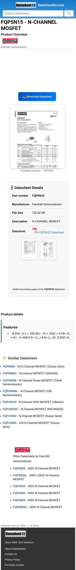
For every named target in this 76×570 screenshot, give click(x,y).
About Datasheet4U (15, 548)
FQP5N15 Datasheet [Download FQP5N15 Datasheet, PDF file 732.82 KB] (48, 232)
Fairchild (37, 204)
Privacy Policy (12, 559)
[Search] (33, 13)
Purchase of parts (14, 565)
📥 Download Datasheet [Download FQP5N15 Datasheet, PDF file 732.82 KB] (37, 96)
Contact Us (11, 554)
